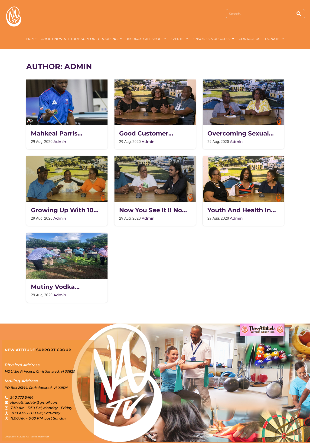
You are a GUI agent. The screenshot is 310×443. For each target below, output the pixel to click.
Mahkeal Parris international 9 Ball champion (61, 133)
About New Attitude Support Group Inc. (81, 38)
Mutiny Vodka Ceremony (53, 287)
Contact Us (249, 39)
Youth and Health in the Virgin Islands (239, 210)
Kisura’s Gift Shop (146, 38)
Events (179, 38)
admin (59, 141)
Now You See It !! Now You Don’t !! (153, 210)
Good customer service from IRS (146, 133)
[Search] (299, 13)
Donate (274, 38)
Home (31, 39)
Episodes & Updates (213, 38)
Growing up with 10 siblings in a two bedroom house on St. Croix (66, 210)
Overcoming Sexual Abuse (238, 133)
